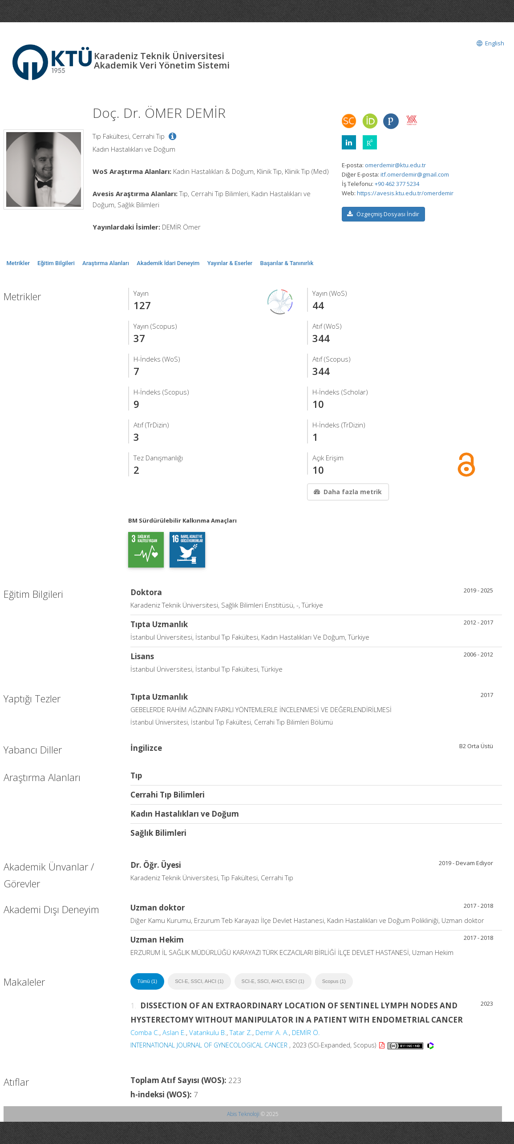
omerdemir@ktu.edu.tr (395, 165)
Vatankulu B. (208, 1032)
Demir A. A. (272, 1032)
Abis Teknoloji (243, 1114)
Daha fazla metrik (347, 491)
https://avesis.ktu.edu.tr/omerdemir (405, 193)
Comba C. (144, 1032)
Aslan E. (174, 1032)
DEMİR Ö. (306, 1032)
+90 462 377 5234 (397, 184)
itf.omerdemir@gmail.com (414, 174)
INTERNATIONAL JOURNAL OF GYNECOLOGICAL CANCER (208, 1045)
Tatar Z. (241, 1032)
